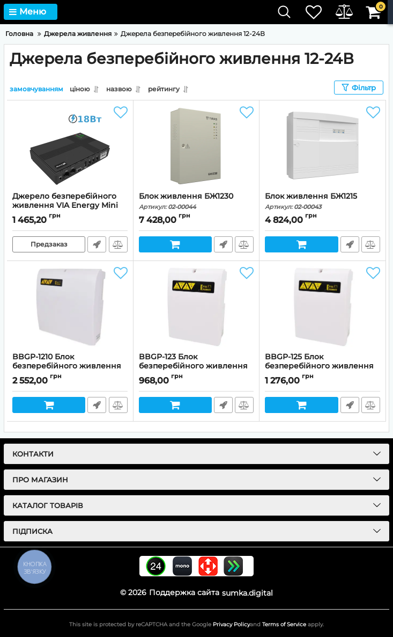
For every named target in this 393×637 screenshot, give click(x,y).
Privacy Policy (231, 624)
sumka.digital (247, 592)
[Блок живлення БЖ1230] (196, 146)
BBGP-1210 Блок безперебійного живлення (70, 366)
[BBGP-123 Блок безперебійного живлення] (196, 306)
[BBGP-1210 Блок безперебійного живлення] (70, 306)
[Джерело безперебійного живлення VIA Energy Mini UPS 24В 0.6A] (70, 146)
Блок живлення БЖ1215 (322, 201)
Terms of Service (284, 624)
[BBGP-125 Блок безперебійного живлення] (322, 306)
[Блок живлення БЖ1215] (322, 146)
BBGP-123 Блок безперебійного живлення (196, 366)
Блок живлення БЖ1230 (196, 201)
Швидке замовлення (96, 244)
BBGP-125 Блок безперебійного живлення (322, 366)
